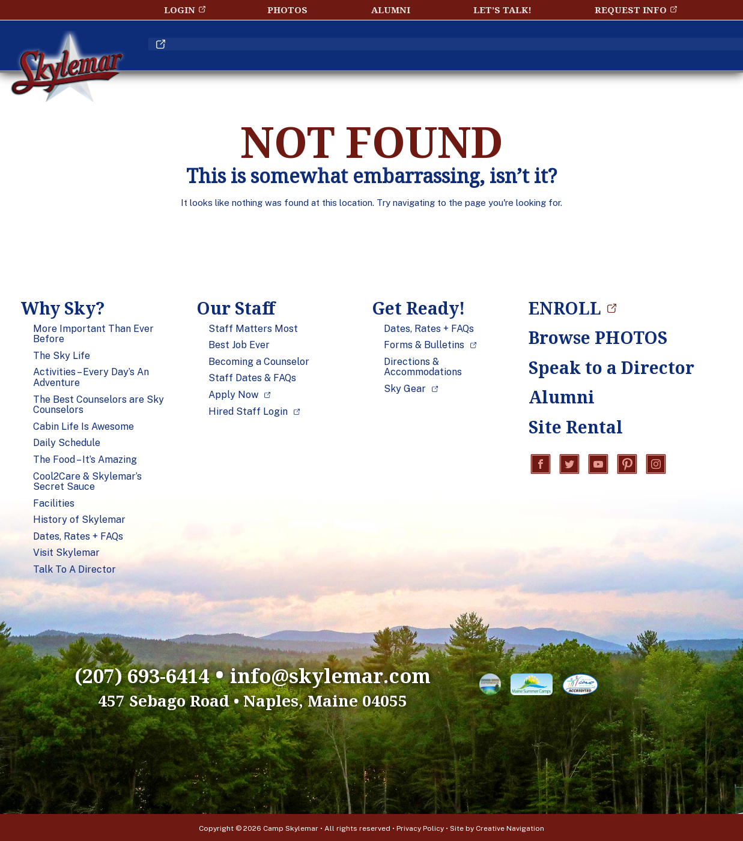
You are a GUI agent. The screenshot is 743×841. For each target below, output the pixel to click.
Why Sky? (216, 50)
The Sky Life (61, 356)
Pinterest (627, 465)
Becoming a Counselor (258, 362)
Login (179, 10)
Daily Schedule (66, 443)
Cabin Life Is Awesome (83, 426)
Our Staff (334, 50)
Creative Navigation (510, 826)
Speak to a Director (601, 367)
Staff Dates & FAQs (252, 378)
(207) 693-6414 (125, 674)
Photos (287, 10)
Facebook (541, 465)
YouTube (598, 465)
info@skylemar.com (342, 674)
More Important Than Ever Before (93, 334)
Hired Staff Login (248, 411)
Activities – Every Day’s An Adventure (91, 377)
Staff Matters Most (253, 329)
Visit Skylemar (66, 552)
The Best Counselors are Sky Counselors (98, 404)
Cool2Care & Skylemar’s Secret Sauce (87, 481)
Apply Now (233, 395)
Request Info (631, 10)
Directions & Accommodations (423, 367)
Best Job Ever (239, 345)
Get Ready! (457, 50)
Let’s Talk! (502, 10)
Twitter (569, 465)
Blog (557, 50)
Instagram (656, 465)
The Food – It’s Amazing (85, 459)
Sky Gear (405, 389)
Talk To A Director (74, 569)
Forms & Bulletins (424, 345)
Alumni (390, 10)
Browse (598, 337)
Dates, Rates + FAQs (78, 536)
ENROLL (641, 50)
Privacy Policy (420, 826)
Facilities (53, 503)
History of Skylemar (79, 519)
